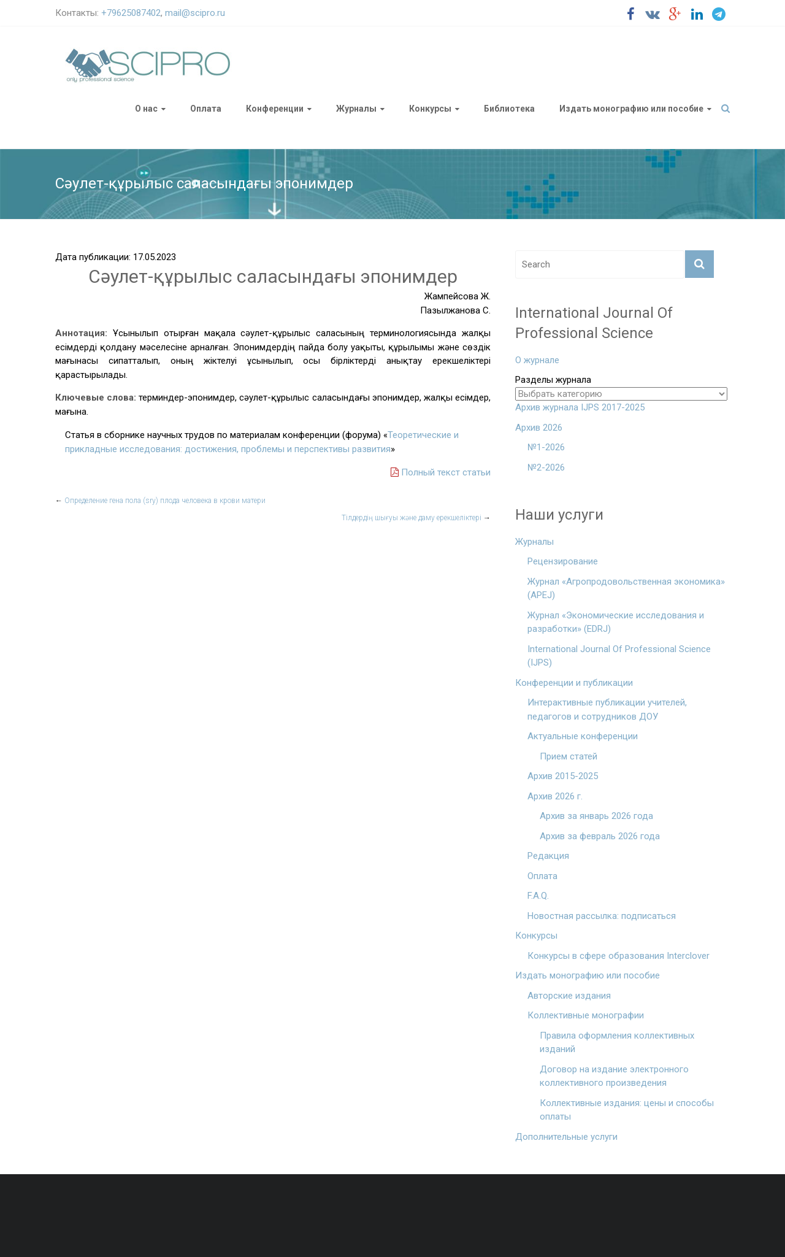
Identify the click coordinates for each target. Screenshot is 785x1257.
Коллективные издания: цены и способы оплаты (627, 1110)
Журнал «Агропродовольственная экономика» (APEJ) (626, 588)
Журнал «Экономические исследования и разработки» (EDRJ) (615, 622)
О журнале (537, 360)
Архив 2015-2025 (562, 776)
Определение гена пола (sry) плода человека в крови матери (160, 500)
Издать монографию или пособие (631, 108)
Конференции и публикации (574, 682)
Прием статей (568, 756)
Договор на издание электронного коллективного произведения (614, 1076)
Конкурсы (430, 108)
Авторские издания (569, 995)
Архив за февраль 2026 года (600, 836)
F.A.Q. (538, 895)
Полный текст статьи (441, 472)
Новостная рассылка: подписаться (601, 915)
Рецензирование (562, 561)
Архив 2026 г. (555, 796)
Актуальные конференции (582, 736)
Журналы (356, 108)
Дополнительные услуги (566, 1136)
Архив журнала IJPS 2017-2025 (580, 407)
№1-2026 (546, 447)
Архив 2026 (538, 427)
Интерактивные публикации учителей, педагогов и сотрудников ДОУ (607, 709)
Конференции (275, 108)
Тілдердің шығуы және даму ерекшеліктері (416, 517)
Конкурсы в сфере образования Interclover (618, 955)
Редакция (548, 855)
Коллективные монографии (585, 1015)
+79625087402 (131, 12)
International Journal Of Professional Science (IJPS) (619, 656)
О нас (146, 108)
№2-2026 (546, 467)
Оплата (205, 108)
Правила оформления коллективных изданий (617, 1042)
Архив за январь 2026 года (596, 815)
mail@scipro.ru (195, 12)
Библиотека (509, 108)
